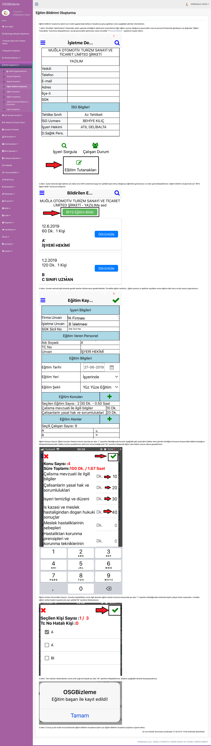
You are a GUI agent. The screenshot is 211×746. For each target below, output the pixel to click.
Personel (8, 201)
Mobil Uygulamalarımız (16, 71)
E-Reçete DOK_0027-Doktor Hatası (13, 42)
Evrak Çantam (10, 144)
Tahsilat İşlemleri (11, 58)
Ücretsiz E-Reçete (10, 130)
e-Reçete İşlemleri (11, 158)
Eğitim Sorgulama (13, 97)
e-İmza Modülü (10, 172)
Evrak (6, 215)
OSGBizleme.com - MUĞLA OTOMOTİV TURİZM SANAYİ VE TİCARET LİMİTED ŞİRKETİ (172, 742)
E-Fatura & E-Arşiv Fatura (13, 122)
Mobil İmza (8, 180)
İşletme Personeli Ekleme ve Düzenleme (17, 103)
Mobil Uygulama (10, 65)
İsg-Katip (8, 244)
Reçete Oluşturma (13, 76)
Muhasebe (8, 187)
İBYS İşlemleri (10, 151)
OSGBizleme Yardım (197, 4)
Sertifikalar (9, 230)
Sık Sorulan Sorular (12, 115)
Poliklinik (7, 165)
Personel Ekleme (115, 31)
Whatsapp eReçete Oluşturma (15, 34)
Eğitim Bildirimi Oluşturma (16, 87)
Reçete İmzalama (13, 82)
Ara (5, 237)
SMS (6, 208)
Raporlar (8, 223)
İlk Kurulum (9, 137)
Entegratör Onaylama (11, 51)
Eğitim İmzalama (13, 92)
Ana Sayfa (7, 27)
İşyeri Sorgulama (13, 109)
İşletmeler (8, 194)
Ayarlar (7, 251)
